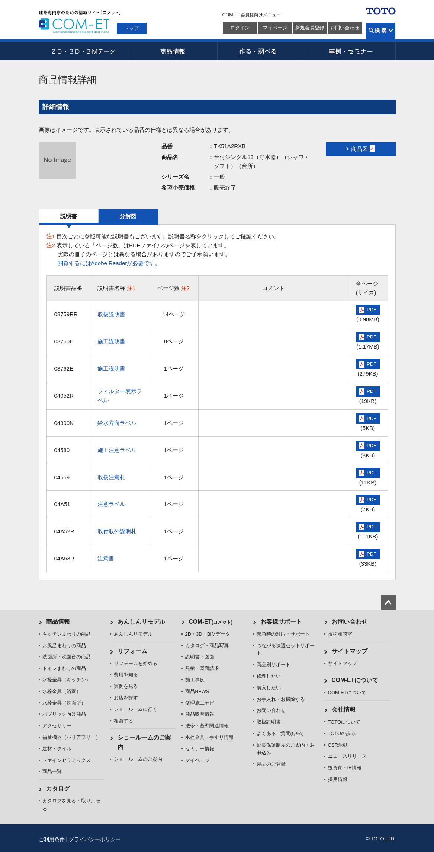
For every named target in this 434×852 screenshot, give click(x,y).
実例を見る (126, 686)
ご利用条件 (52, 839)
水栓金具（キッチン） (66, 680)
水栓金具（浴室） (61, 691)
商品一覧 (52, 771)
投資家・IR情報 (345, 767)
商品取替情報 (199, 714)
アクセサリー (56, 725)
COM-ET (211, 622)
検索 (380, 31)
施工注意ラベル (116, 450)
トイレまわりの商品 (64, 668)
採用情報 (337, 779)
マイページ (275, 28)
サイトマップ (349, 651)
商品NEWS (197, 691)
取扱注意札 (111, 477)
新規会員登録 (309, 28)
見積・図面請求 (202, 668)
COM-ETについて (355, 680)
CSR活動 (338, 745)
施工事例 (195, 680)
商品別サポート (273, 664)
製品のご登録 (271, 764)
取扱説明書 (111, 314)
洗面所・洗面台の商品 (66, 656)
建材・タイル (56, 748)
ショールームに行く (135, 709)
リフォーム (132, 651)
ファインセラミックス (66, 760)
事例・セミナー (351, 51)
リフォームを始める (135, 663)
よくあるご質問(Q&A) (280, 733)
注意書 (105, 558)
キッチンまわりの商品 (66, 634)
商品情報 (172, 51)
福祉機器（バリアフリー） (71, 737)
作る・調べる (261, 51)
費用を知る (126, 674)
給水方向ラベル (116, 423)
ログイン (240, 28)
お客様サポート (281, 622)
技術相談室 (340, 634)
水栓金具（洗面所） (64, 703)
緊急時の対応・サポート (283, 634)
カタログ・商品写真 (207, 645)
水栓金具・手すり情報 (209, 737)
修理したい (269, 676)
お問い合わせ (344, 28)
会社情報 (344, 709)
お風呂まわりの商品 (64, 645)
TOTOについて (344, 722)
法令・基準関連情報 (207, 725)
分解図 (128, 216)
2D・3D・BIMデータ (83, 51)
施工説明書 (111, 341)
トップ (131, 28)
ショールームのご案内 (138, 759)
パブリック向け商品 (64, 714)
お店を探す (126, 697)
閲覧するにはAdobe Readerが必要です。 (109, 263)
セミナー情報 (199, 748)
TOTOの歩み (342, 733)
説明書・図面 (199, 656)
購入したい (269, 687)
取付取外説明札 (116, 531)
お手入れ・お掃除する (281, 699)
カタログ (58, 788)
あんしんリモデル (141, 622)
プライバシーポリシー (95, 839)
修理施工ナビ (199, 703)
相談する (123, 721)
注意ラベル (111, 504)
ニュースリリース (347, 756)
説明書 (68, 216)
